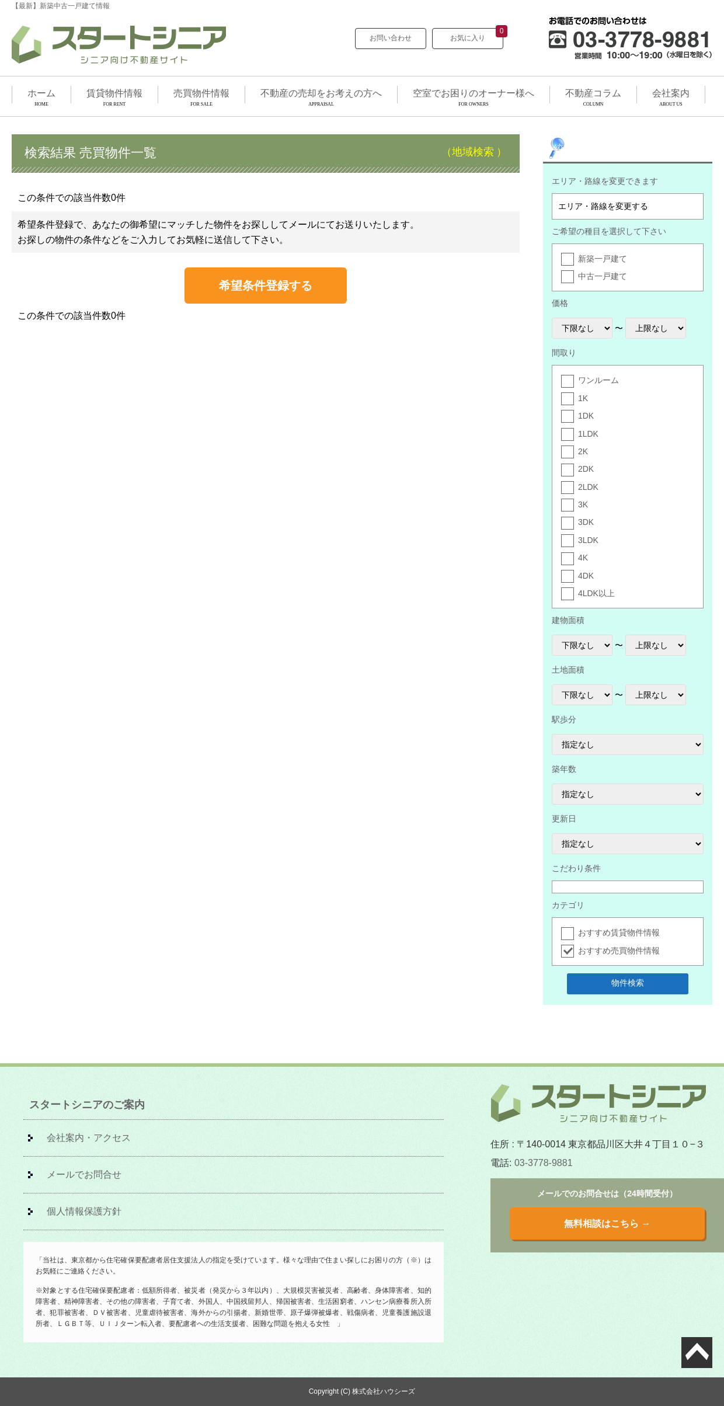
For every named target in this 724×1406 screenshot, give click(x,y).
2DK (586, 469)
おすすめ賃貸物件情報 (619, 932)
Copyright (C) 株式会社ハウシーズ (362, 1391)
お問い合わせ (391, 38)
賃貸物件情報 (114, 93)
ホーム (41, 93)
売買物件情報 (201, 93)
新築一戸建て (602, 258)
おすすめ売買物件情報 (619, 950)
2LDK (588, 487)
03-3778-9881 (543, 1163)
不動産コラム (593, 93)
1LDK (588, 433)
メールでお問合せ (84, 1174)
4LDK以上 (596, 593)
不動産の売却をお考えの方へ (321, 93)
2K (583, 451)
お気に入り (476, 35)
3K (583, 504)
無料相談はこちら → (607, 1223)
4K (583, 557)
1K (583, 398)
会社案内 (671, 93)
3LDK (588, 540)
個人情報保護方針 (84, 1211)
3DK (586, 522)
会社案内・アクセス (89, 1138)
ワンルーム (598, 380)
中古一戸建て (602, 276)
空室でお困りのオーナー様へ (473, 93)
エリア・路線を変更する (603, 206)
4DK (586, 575)
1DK (586, 415)
